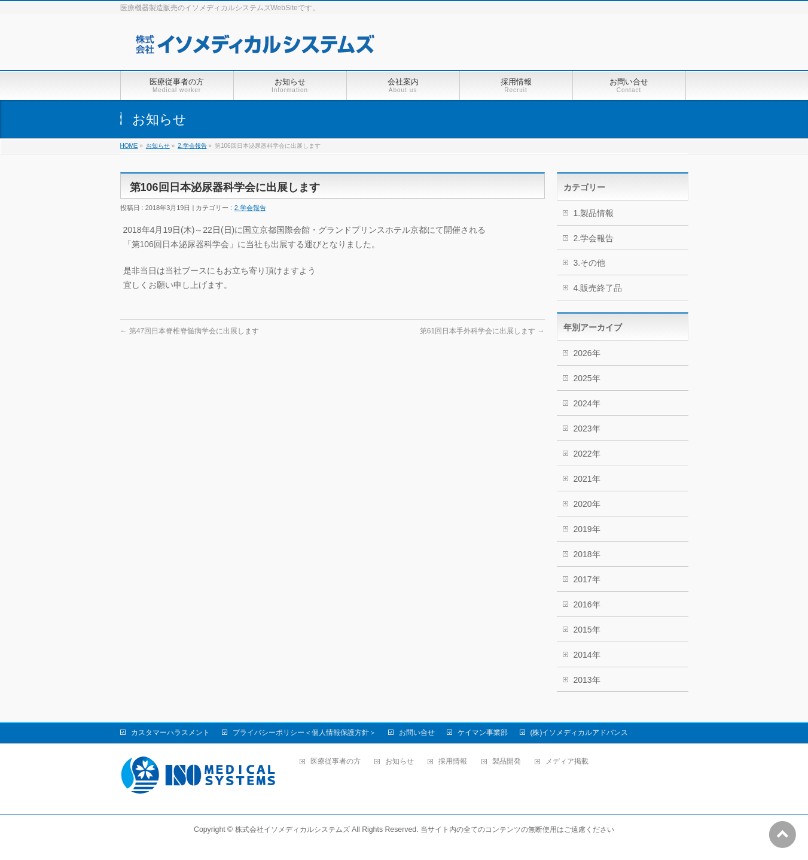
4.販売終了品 (598, 288)
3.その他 (590, 263)
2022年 (587, 453)
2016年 (587, 604)
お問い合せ (417, 732)
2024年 (587, 403)
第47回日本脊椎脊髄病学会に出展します (190, 331)
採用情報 (452, 761)
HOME (129, 145)
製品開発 (506, 761)
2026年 (587, 353)
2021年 (587, 479)
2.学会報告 (192, 145)
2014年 (587, 655)
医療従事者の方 (335, 761)
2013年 (587, 680)
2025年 (587, 378)
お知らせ (158, 145)
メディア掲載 (567, 761)
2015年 (587, 629)
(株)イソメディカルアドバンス (579, 732)
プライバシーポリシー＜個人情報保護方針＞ (304, 732)
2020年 (587, 504)
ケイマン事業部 (483, 732)
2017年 (587, 579)
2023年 (587, 428)
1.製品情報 (594, 213)
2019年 (587, 529)
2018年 (587, 554)
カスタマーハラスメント (170, 732)
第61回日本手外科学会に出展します (482, 331)
